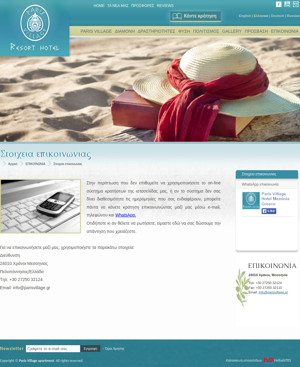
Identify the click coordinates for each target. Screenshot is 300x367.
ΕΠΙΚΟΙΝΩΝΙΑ (284, 31)
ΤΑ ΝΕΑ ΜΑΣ (117, 6)
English (245, 16)
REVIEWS (165, 6)
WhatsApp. (125, 215)
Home (99, 6)
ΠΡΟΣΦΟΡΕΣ (142, 6)
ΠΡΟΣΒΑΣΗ (256, 31)
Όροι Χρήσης (114, 348)
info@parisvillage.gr (273, 292)
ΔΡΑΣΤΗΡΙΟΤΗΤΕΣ (156, 31)
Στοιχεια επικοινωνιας (67, 164)
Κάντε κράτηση (194, 16)
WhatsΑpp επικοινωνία (260, 184)
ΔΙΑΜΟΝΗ (125, 31)
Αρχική (12, 164)
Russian (293, 16)
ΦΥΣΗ (184, 31)
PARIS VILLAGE (96, 31)
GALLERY (232, 31)
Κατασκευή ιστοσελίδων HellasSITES (258, 360)
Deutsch (277, 16)
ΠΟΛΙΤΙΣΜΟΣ (206, 31)
